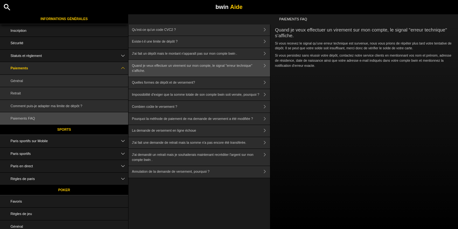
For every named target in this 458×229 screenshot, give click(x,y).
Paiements (69, 68)
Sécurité (16, 43)
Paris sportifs (69, 154)
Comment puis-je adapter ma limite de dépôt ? (46, 106)
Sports (64, 129)
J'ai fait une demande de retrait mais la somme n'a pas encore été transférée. (201, 143)
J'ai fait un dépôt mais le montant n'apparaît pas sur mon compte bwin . (201, 54)
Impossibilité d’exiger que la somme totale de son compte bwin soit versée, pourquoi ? (201, 95)
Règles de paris (69, 179)
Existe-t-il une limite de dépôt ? (201, 42)
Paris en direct (69, 166)
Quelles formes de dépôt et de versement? (201, 83)
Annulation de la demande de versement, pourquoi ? (201, 172)
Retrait (15, 93)
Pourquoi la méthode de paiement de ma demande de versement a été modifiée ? (201, 119)
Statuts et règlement (69, 56)
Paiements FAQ (22, 118)
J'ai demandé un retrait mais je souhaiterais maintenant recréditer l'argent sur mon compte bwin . (201, 157)
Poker (64, 190)
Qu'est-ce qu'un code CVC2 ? (201, 30)
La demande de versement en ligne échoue (201, 131)
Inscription (18, 30)
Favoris (16, 201)
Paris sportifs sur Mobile (69, 141)
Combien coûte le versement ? (201, 107)
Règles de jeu (21, 214)
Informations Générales (64, 19)
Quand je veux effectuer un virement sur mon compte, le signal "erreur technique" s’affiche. (201, 68)
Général (16, 81)
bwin (228, 7)
